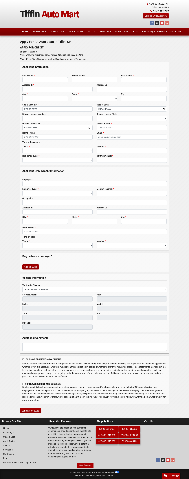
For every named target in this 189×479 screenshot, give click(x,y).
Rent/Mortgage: (104, 156)
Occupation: (28, 198)
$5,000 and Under (106, 429)
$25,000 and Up (129, 441)
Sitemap (98, 472)
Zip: (123, 94)
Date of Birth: (103, 104)
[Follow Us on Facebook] (152, 23)
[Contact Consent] (23, 384)
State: (74, 94)
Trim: (24, 313)
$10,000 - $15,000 (106, 435)
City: (24, 94)
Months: (100, 146)
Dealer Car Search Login (77, 472)
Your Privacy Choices (110, 472)
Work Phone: (28, 227)
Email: (99, 133)
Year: (99, 294)
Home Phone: (28, 133)
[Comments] (94, 347)
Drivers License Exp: (32, 123)
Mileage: (26, 323)
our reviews (77, 440)
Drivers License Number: (34, 114)
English (23, 51)
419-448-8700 (161, 10)
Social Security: (29, 104)
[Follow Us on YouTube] (162, 23)
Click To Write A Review (156, 16)
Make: (25, 304)
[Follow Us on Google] (167, 23)
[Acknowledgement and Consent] (23, 359)
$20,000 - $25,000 (106, 441)
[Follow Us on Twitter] (157, 23)
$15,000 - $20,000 (129, 435)
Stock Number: (29, 294)
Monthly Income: (105, 189)
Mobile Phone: (103, 123)
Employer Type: (29, 189)
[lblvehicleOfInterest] (94, 289)
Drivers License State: (107, 114)
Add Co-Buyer (30, 267)
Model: (100, 304)
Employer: (27, 179)
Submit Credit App (30, 411)
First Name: (28, 75)
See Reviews (85, 465)
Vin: (98, 313)
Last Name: (126, 75)
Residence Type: (30, 156)
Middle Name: (78, 75)
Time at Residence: (31, 142)
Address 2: (102, 85)
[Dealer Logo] (49, 14)
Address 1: (27, 85)
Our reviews (53, 428)
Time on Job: (28, 237)
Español (33, 51)
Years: (25, 146)
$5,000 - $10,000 (129, 429)
